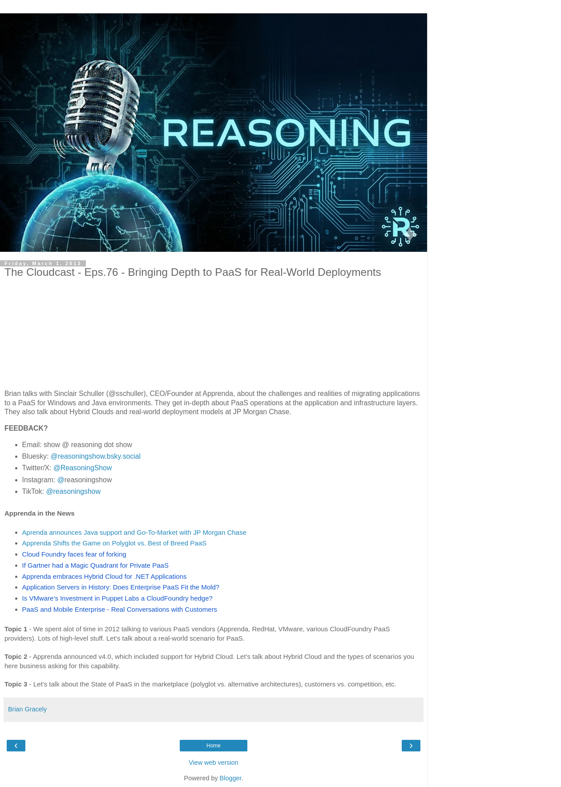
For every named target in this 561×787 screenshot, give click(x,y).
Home (213, 746)
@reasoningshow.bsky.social (96, 456)
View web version (213, 762)
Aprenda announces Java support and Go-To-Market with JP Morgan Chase (134, 532)
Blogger (231, 778)
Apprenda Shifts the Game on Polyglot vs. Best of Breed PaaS (114, 543)
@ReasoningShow (82, 468)
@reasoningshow (73, 491)
